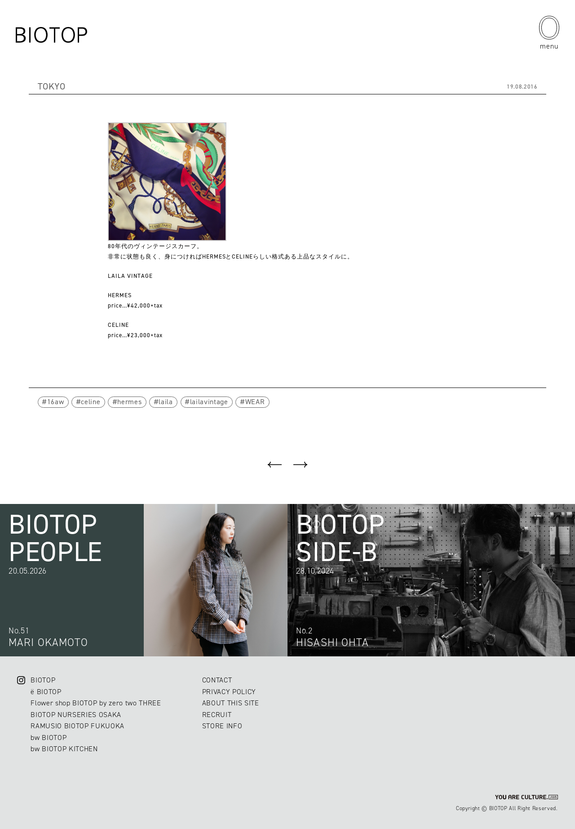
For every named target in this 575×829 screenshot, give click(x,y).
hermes (129, 401)
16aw (55, 401)
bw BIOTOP (48, 737)
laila (165, 401)
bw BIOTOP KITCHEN (64, 748)
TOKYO (52, 86)
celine (90, 401)
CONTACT (217, 680)
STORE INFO (222, 726)
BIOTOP (43, 680)
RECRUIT (217, 714)
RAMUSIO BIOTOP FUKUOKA (77, 726)
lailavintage (209, 401)
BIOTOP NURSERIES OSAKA (76, 714)
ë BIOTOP (46, 691)
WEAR (255, 401)
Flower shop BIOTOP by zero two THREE (96, 703)
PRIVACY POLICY (229, 691)
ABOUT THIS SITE (230, 703)
